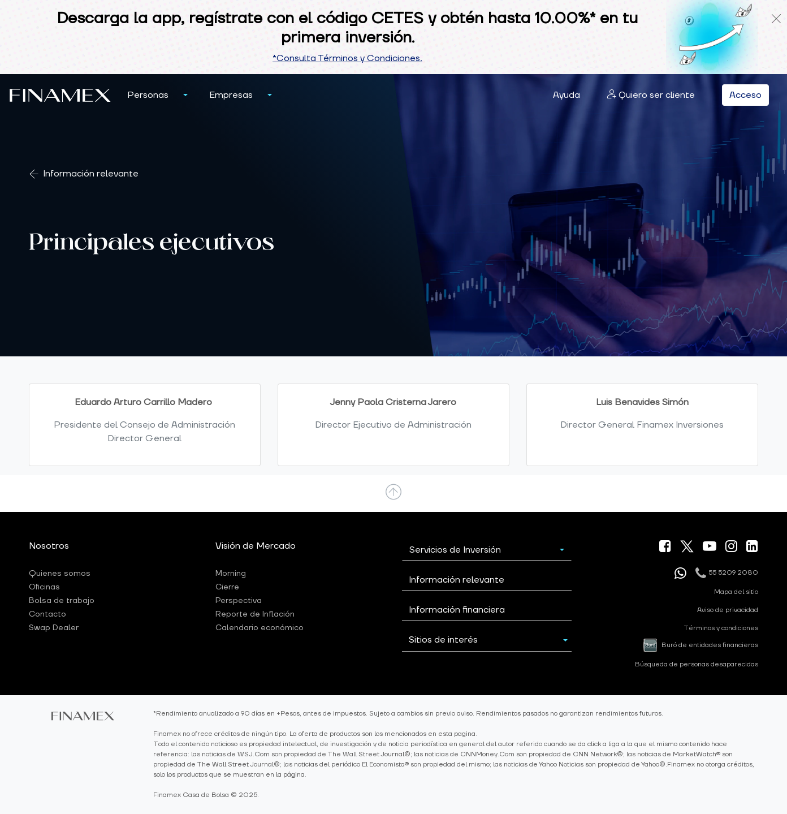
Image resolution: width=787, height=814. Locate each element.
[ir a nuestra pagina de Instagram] (731, 548)
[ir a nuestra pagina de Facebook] (665, 548)
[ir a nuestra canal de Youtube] (709, 548)
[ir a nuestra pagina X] (687, 546)
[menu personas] (185, 95)
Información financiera (457, 609)
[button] (148, 95)
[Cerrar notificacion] (776, 18)
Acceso (745, 95)
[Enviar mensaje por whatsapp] (680, 573)
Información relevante (91, 174)
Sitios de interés (443, 639)
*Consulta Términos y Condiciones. (347, 58)
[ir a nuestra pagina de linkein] (752, 548)
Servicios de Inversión (455, 549)
